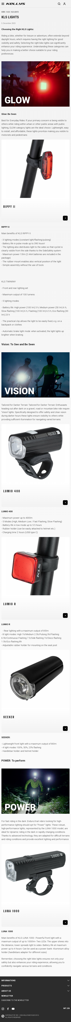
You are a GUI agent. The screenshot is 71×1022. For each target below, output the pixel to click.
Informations (8, 980)
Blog (8, 12)
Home (3, 12)
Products (6, 986)
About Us (6, 991)
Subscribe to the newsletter (15, 1000)
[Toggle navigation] (2, 3)
